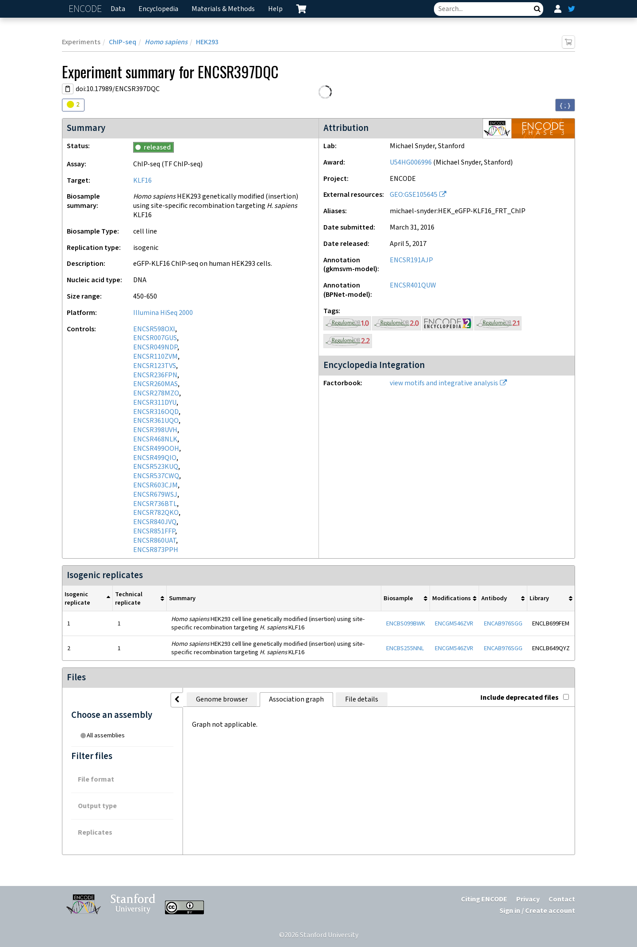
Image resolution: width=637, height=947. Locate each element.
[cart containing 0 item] (301, 9)
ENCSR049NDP (155, 347)
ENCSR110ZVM (155, 356)
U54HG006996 (411, 162)
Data (118, 9)
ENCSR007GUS (155, 338)
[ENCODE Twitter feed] (571, 8)
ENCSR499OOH (156, 448)
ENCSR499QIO (155, 458)
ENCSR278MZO (156, 393)
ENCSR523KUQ (155, 467)
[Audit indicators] (73, 105)
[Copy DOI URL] (67, 89)
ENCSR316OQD (156, 412)
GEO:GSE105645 (413, 194)
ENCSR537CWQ (156, 476)
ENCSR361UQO (156, 421)
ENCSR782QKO (156, 513)
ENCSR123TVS (154, 366)
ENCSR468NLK (155, 439)
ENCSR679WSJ (155, 494)
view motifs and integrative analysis (444, 383)
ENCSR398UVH (155, 430)
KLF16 (142, 180)
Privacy (528, 899)
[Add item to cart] (568, 42)
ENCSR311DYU (155, 402)
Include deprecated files (524, 697)
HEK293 (207, 42)
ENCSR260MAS (155, 384)
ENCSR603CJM (155, 485)
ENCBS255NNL (405, 648)
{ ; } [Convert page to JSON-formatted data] (565, 105)
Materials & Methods (223, 9)
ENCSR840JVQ (155, 522)
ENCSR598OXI (154, 329)
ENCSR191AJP (411, 260)
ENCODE (86, 9)
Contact (562, 899)
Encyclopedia (158, 9)
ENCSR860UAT (154, 540)
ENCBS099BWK (405, 623)
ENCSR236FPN (155, 375)
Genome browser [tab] (204, 699)
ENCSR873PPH (155, 550)
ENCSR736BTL (155, 504)
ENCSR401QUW (413, 285)
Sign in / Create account (537, 911)
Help (275, 9)
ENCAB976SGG (503, 623)
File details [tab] (343, 699)
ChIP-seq (122, 42)
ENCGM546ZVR (454, 623)
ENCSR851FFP (154, 531)
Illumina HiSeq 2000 (163, 313)
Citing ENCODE (484, 899)
